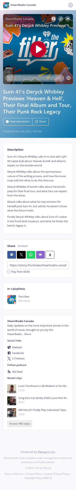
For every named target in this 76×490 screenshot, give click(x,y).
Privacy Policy (33, 474)
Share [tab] (11, 246)
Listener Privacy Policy (56, 474)
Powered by (38, 452)
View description (18, 121)
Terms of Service (14, 474)
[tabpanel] (38, 191)
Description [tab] (15, 149)
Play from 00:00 (18, 272)
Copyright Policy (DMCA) (38, 478)
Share (40, 121)
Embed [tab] (23, 246)
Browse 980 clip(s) (20, 423)
